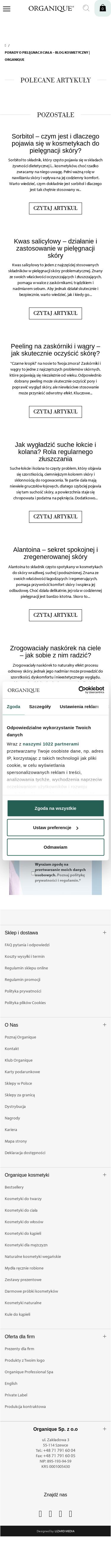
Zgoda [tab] (13, 706)
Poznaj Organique (20, 1037)
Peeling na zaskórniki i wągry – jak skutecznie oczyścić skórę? (55, 350)
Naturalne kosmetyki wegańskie (33, 1256)
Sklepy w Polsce (18, 1083)
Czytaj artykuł (55, 208)
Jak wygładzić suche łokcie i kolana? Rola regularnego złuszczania (55, 452)
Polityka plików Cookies (25, 1002)
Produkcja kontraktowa (25, 1406)
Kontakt (12, 1048)
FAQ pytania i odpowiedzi (27, 944)
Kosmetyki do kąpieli (23, 1233)
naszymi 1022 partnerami (51, 743)
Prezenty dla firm (19, 1348)
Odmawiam (55, 846)
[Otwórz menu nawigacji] (6, 9)
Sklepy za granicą (20, 1094)
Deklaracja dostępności (25, 1152)
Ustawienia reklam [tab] (79, 706)
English (11, 1383)
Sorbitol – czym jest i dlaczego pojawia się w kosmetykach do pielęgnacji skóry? (55, 143)
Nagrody (12, 1118)
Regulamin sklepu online (26, 968)
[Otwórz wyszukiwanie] (86, 8)
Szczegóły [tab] (40, 706)
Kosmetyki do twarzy (23, 1198)
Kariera (11, 1129)
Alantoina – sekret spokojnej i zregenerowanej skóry (55, 553)
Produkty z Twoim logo (25, 1360)
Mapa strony (16, 1141)
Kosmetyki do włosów (24, 1221)
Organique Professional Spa (29, 1371)
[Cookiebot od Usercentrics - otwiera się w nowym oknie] (79, 690)
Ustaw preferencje (55, 827)
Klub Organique (19, 1060)
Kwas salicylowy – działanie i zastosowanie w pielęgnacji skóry (55, 248)
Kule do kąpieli (17, 1314)
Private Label (16, 1395)
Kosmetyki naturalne (23, 1302)
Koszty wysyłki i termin (25, 956)
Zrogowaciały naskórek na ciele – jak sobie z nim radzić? (55, 651)
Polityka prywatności (23, 991)
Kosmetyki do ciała (21, 1210)
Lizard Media (65, 1531)
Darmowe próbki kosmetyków (31, 1291)
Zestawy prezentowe (23, 1279)
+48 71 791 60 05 (59, 1455)
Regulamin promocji (22, 979)
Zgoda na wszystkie (55, 807)
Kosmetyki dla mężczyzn (26, 1245)
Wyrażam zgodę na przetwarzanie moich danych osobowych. (60, 871)
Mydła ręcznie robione (24, 1268)
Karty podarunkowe (22, 1071)
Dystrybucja (15, 1106)
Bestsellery (14, 1187)
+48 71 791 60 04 (59, 1450)
